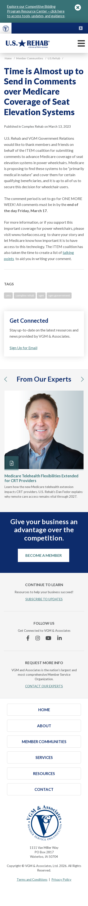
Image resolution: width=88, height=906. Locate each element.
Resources (44, 773)
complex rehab (24, 295)
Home (44, 709)
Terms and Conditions (32, 879)
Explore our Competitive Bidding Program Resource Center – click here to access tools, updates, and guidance (36, 11)
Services (44, 757)
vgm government (59, 295)
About (44, 725)
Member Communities (44, 741)
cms (8, 295)
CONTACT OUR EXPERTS (44, 686)
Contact (44, 789)
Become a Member (43, 555)
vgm (41, 295)
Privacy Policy (61, 879)
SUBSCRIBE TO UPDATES (44, 599)
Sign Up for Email (23, 347)
